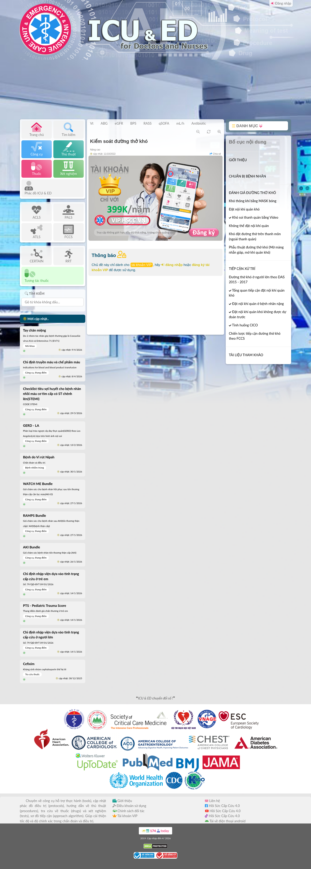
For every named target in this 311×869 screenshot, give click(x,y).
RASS (148, 123)
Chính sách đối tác (128, 811)
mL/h (180, 123)
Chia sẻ (215, 153)
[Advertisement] (155, 89)
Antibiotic (198, 123)
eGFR (119, 123)
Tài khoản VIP (124, 816)
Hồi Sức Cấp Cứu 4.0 (222, 806)
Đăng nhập (281, 3)
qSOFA (164, 123)
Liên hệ (212, 801)
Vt (91, 123)
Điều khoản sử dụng (129, 806)
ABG (104, 123)
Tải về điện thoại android (225, 821)
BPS (133, 123)
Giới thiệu (122, 801)
